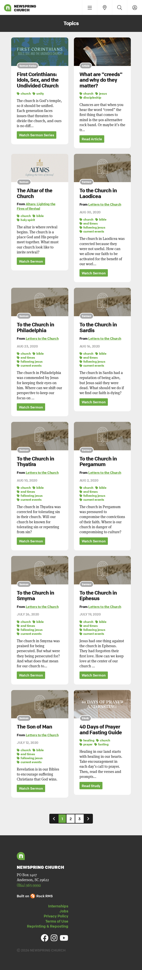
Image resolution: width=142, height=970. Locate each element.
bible (38, 216)
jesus (101, 93)
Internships (58, 906)
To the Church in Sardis (98, 328)
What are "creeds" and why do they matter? (100, 80)
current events (91, 232)
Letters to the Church (104, 204)
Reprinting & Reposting (47, 927)
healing (86, 741)
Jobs (63, 911)
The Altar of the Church (34, 194)
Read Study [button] (91, 786)
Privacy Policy (56, 916)
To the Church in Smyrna (35, 596)
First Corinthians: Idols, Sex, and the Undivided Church (38, 80)
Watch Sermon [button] (31, 261)
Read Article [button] (92, 139)
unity (38, 93)
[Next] (88, 819)
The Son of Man (34, 727)
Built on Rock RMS (35, 896)
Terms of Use (56, 922)
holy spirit (26, 220)
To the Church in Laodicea (98, 194)
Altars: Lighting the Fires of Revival (36, 206)
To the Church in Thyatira (35, 462)
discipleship (90, 97)
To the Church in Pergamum (98, 462)
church (24, 93)
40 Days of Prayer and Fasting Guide (100, 730)
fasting (101, 745)
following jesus (92, 228)
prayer (85, 745)
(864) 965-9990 (29, 885)
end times (88, 224)
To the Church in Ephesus (98, 596)
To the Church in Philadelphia (35, 328)
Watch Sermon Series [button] (36, 135)
